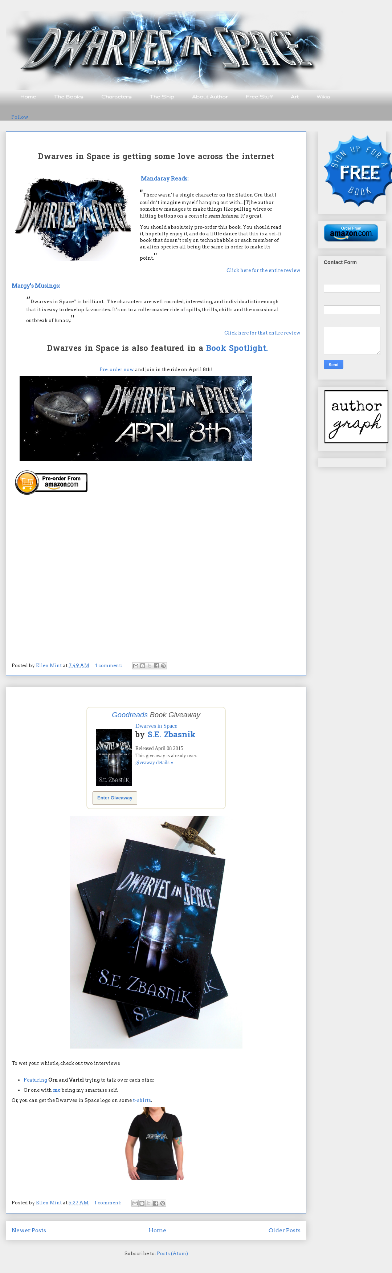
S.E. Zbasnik (172, 735)
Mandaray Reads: (165, 178)
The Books (68, 97)
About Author (210, 97)
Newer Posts (29, 1230)
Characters (116, 97)
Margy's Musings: (36, 285)
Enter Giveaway (114, 797)
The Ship (162, 97)
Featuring (35, 1080)
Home (28, 97)
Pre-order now (116, 369)
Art (295, 97)
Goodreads (130, 715)
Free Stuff (259, 97)
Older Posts (285, 1230)
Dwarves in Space (156, 726)
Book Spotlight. (237, 349)
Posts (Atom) (172, 1253)
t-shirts (142, 1100)
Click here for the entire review (263, 270)
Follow (19, 117)
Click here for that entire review (262, 333)
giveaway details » (154, 762)
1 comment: (109, 665)
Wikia (323, 97)
